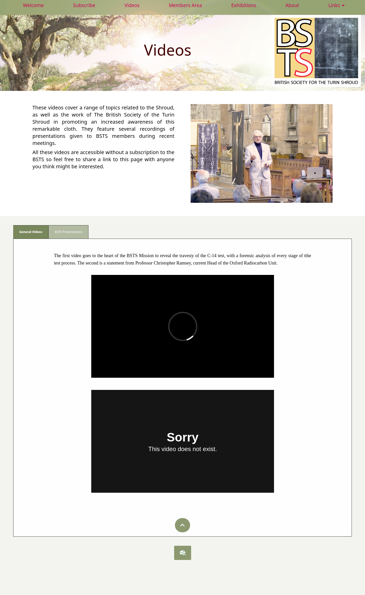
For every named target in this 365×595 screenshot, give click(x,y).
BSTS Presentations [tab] (68, 232)
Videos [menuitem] (131, 5)
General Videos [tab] (30, 232)
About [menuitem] (292, 5)
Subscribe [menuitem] (84, 5)
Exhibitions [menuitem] (243, 5)
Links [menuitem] (334, 5)
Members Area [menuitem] (185, 5)
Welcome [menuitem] (33, 5)
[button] (182, 525)
